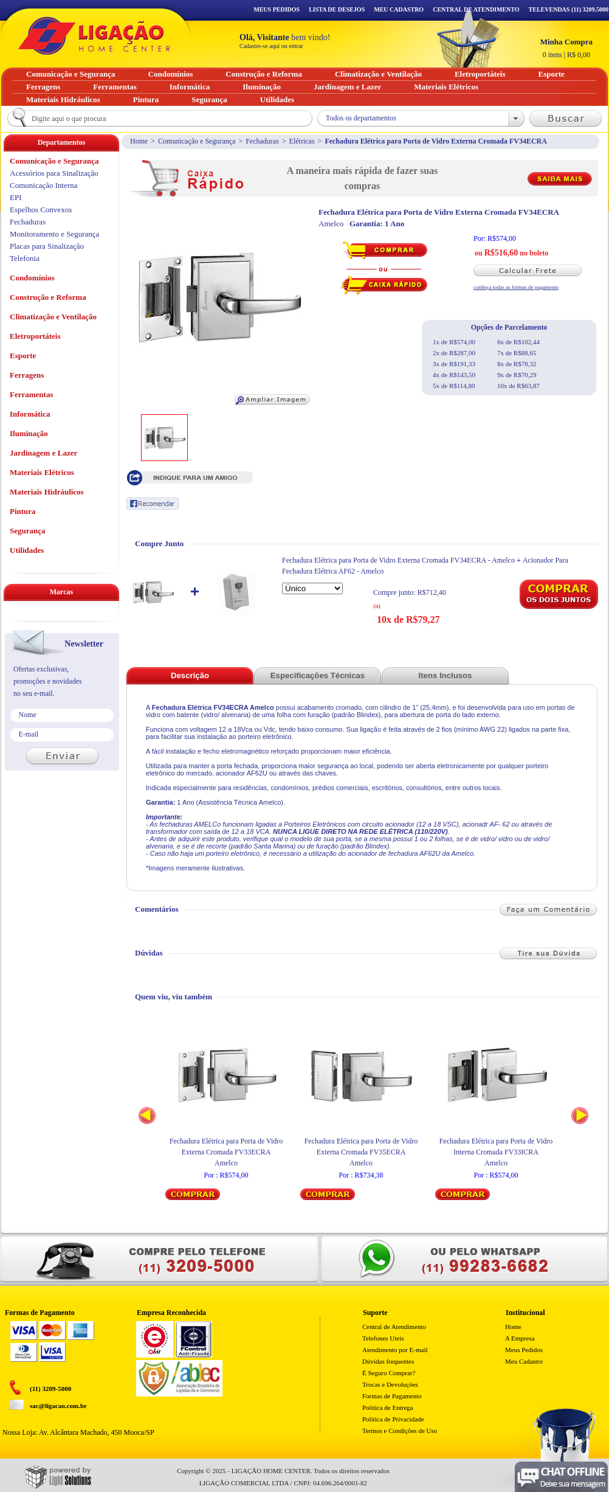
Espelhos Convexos (41, 209)
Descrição (190, 675)
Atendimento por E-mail (395, 1349)
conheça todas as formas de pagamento (516, 287)
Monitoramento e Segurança (54, 233)
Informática (30, 413)
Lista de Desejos (337, 9)
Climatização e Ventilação (53, 316)
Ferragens (27, 375)
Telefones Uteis (383, 1338)
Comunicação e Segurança (196, 141)
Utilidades (27, 550)
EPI (16, 197)
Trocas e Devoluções (390, 1384)
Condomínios (32, 277)
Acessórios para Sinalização (54, 173)
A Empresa (520, 1338)
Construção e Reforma (48, 297)
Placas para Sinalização (47, 246)
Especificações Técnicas (317, 675)
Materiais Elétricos (42, 472)
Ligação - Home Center (94, 35)
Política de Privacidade (393, 1419)
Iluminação (29, 433)
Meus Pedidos (276, 9)
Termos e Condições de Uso (399, 1430)
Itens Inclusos (445, 675)
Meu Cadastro (399, 9)
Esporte (23, 355)
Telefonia (25, 258)
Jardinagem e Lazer (43, 452)
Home (139, 141)
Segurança (28, 530)
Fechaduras (262, 141)
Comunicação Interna (44, 185)
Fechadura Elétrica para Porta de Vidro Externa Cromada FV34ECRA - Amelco (398, 560)
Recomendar (152, 504)
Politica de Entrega (387, 1407)
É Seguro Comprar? (388, 1372)
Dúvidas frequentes (388, 1361)
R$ (566, 48)
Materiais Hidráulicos (47, 491)
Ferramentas (31, 394)
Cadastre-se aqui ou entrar (271, 46)
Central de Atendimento (394, 1326)
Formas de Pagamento (392, 1396)
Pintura (23, 511)
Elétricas (302, 141)
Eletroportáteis (35, 336)
